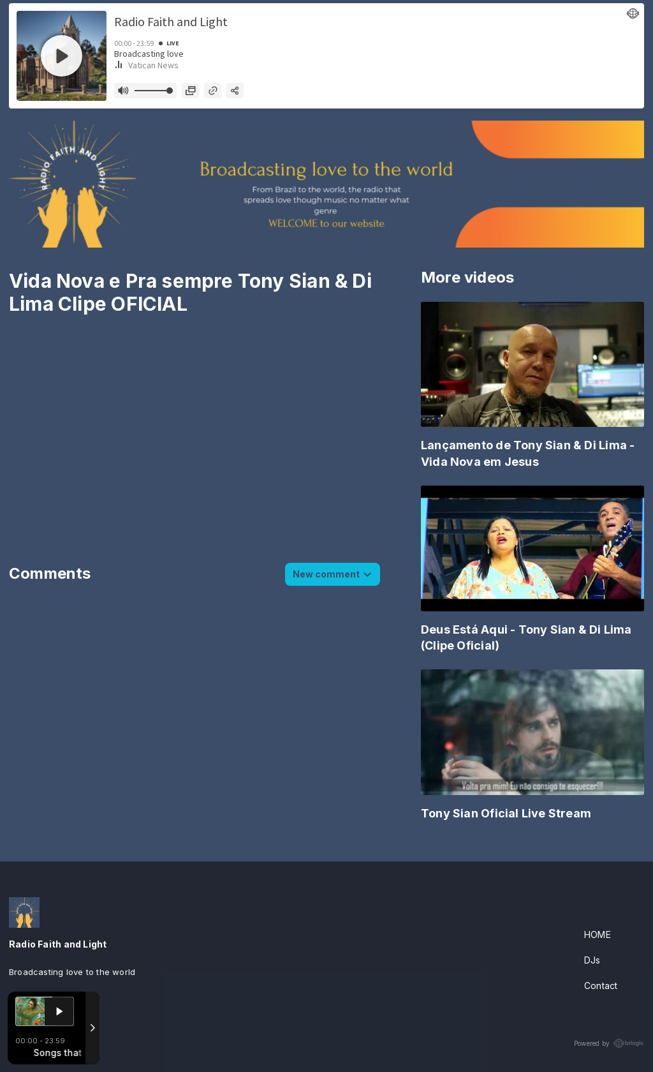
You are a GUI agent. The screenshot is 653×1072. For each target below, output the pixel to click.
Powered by (609, 1043)
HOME (597, 934)
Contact (600, 985)
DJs (592, 960)
